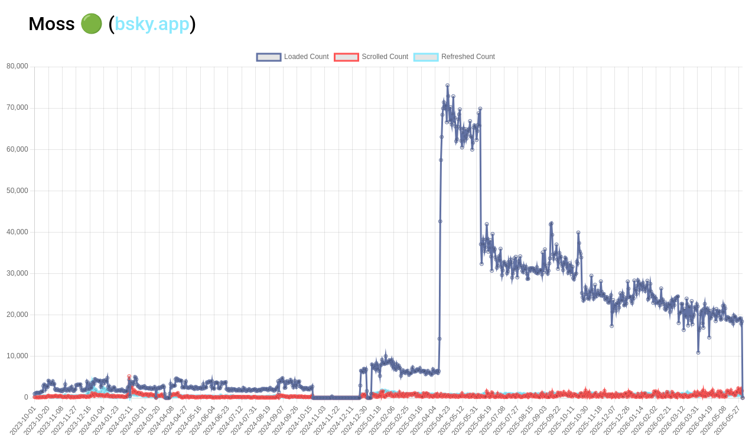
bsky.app (152, 23)
